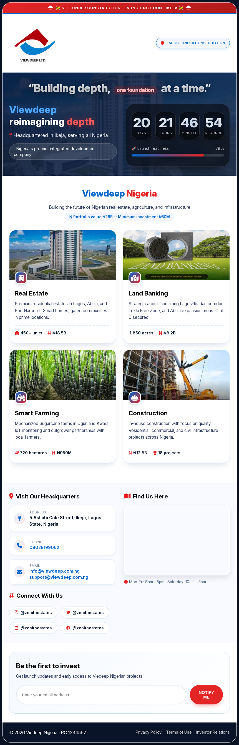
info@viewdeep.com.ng (54, 571)
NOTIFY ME (206, 694)
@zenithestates (33, 612)
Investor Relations (213, 732)
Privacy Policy (149, 732)
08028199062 (44, 547)
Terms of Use (179, 732)
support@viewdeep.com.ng (58, 577)
